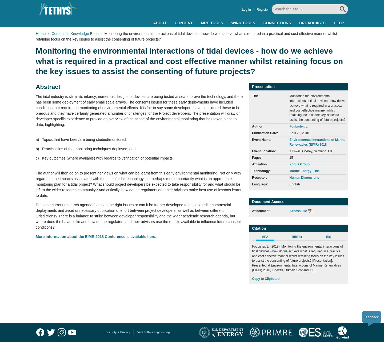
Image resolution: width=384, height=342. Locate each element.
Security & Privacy (118, 332)
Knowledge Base (84, 33)
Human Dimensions (304, 178)
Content (184, 23)
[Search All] (309, 9)
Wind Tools (243, 23)
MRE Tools (212, 23)
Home (41, 33)
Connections (277, 23)
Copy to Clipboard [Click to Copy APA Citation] (265, 279)
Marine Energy (300, 171)
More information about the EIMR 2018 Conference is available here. (96, 236)
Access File (298, 211)
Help (339, 23)
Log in (246, 9)
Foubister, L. (299, 126)
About (159, 23)
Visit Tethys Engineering (153, 332)
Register (263, 9)
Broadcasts (312, 23)
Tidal (317, 171)
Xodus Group (300, 164)
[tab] (268, 238)
